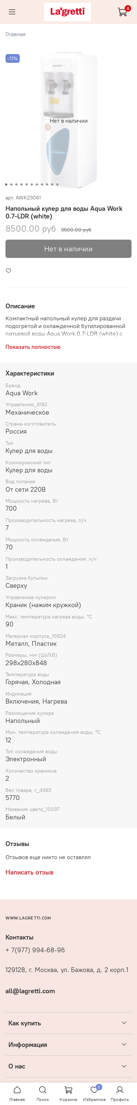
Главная (15, 34)
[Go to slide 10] (52, 184)
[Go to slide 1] (6, 184)
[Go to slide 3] (16, 184)
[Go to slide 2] (11, 184)
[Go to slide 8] (42, 184)
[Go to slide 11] (57, 184)
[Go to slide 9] (47, 184)
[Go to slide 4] (21, 184)
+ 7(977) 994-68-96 (35, 950)
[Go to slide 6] (31, 184)
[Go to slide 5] (26, 184)
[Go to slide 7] (36, 184)
